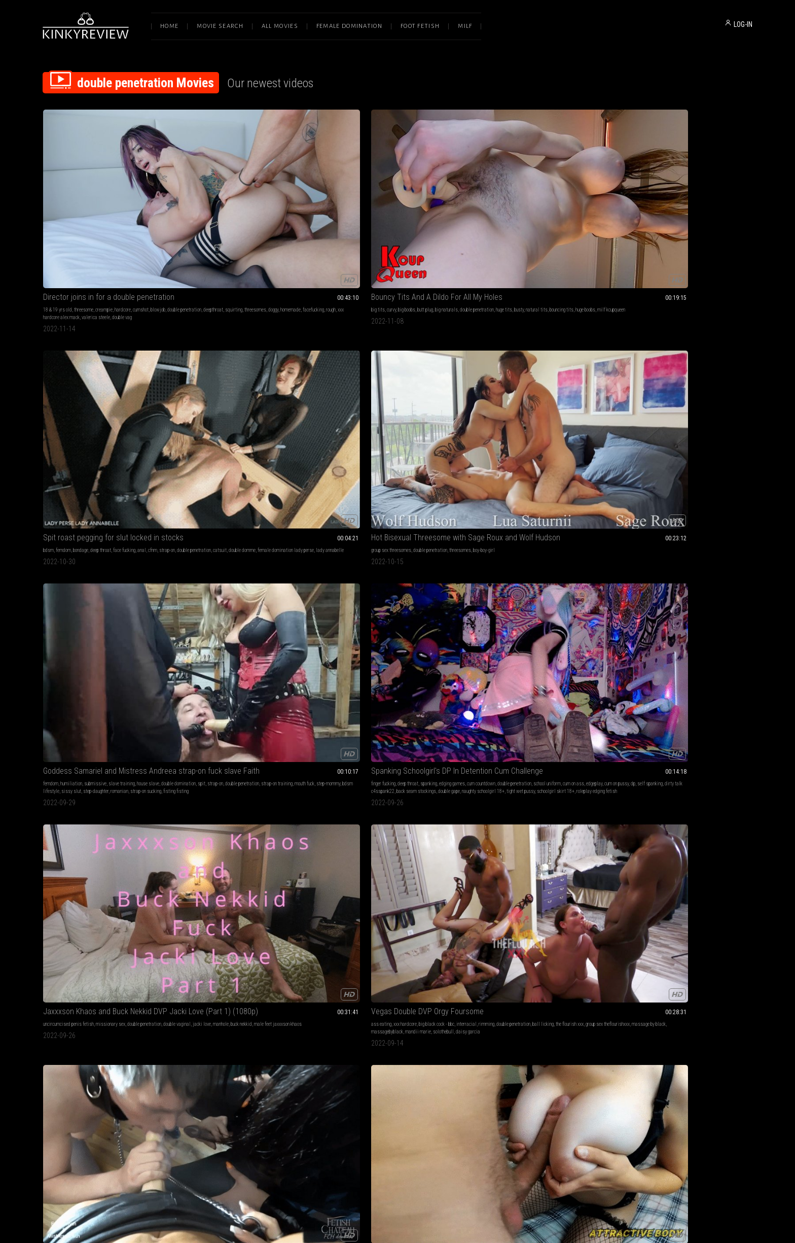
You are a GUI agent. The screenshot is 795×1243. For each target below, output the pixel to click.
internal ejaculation (684, 373)
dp (45, 373)
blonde (193, 678)
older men (484, 678)
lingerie (50, 990)
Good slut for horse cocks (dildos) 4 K (248, 505)
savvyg (83, 701)
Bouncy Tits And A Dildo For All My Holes (252, 193)
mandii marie (442, 373)
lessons (381, 1013)
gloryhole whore (489, 861)
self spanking (62, 373)
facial (414, 518)
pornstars (137, 678)
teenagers (700, 1006)
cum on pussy (162, 366)
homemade (53, 221)
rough (93, 221)
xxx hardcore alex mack (122, 221)
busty (201, 213)
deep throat (388, 206)
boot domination (143, 518)
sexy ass (231, 686)
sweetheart (197, 701)
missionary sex (254, 358)
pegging (146, 526)
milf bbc (421, 694)
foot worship (407, 990)
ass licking (506, 678)
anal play (702, 533)
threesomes (131, 213)
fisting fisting (684, 228)
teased (391, 1006)
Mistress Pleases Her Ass (661, 818)
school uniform (92, 366)
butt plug (241, 206)
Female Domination (349, 26)
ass (365, 686)
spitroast (124, 1006)
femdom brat (487, 853)
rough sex (530, 526)
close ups (275, 678)
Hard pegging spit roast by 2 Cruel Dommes (541, 346)
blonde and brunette (726, 998)
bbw (600, 990)
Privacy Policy (434, 1136)
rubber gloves (388, 526)
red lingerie (233, 694)
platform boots (533, 373)
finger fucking (55, 358)
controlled (250, 846)
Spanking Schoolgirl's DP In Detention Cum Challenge (109, 346)
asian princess (396, 998)
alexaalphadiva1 (120, 533)
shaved (533, 686)
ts (501, 533)
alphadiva (92, 533)
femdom (351, 206)
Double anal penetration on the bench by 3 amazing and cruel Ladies (109, 818)
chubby (302, 678)
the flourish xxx (404, 366)
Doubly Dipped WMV (219, 818)
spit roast (144, 1006)
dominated (295, 838)
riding (683, 358)
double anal (516, 533)
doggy (149, 213)
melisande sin (543, 1006)
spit (646, 213)
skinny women (678, 686)
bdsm (336, 206)
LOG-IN (743, 24)
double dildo (411, 1006)
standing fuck (155, 686)
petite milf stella (710, 686)
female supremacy (721, 518)
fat (68, 998)
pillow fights (631, 1006)
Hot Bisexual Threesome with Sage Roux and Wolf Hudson (541, 193)
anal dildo (652, 694)
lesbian (502, 518)
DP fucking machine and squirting (242, 978)
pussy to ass (676, 1006)
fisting (732, 526)
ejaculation (629, 366)
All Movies (280, 26)
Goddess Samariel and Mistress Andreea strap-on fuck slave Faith (685, 193)
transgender (486, 533)
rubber (407, 526)
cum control (308, 686)
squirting (109, 213)
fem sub (230, 853)
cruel (311, 838)
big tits (194, 206)
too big (727, 373)
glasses (91, 1006)
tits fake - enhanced (682, 694)
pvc (46, 533)
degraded (274, 838)
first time (669, 998)
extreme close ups (204, 694)
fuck (335, 678)
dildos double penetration (247, 990)
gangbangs (53, 846)
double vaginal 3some (76, 1013)
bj (557, 518)
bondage (368, 206)
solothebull (341, 381)
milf (345, 678)
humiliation (647, 206)
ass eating (341, 358)
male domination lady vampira (530, 853)
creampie (104, 206)
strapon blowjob (535, 846)
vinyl (553, 373)
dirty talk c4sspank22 (98, 373)
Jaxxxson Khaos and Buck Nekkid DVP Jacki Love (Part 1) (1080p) (253, 346)
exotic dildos (388, 533)
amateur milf (631, 373)
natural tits (219, 213)
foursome (375, 831)
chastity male (632, 533)
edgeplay (140, 366)
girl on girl (448, 998)
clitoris (338, 998)
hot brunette (130, 686)
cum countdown (153, 358)
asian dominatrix (363, 998)
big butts (67, 990)
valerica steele (160, 221)
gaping (216, 526)
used (258, 838)
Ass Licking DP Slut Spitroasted (94, 978)
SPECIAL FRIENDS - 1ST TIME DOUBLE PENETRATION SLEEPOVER (685, 978)
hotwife (378, 686)
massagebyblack (411, 373)
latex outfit (431, 526)
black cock (402, 694)
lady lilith (536, 381)
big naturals (262, 206)
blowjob (158, 206)
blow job (627, 518)
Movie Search (220, 26)
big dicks (666, 358)
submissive (671, 206)
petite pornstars (557, 686)
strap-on (455, 206)
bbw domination (529, 998)
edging (49, 518)
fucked (246, 838)
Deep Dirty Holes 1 (505, 818)
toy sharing (685, 1013)
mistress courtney (204, 846)
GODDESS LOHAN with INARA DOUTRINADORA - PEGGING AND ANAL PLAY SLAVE (685, 505)
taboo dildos (263, 533)
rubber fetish (395, 518)
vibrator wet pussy (227, 701)
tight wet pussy (112, 381)
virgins (687, 998)
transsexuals (553, 526)
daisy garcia (366, 381)
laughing (118, 518)
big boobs (222, 206)
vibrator (724, 831)
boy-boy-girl (588, 206)
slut (427, 686)
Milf (465, 26)
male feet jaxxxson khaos (288, 366)
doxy (266, 846)
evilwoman (107, 838)
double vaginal (400, 831)
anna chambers (147, 694)
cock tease (341, 990)
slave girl (229, 838)
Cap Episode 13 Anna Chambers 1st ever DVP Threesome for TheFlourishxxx (109, 666)
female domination (493, 358)
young (624, 990)
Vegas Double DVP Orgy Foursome (387, 346)
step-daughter (719, 221)
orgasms (255, 678)
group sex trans (549, 533)
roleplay (705, 990)
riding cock (716, 366)
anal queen (239, 533)
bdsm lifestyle (668, 221)
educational (371, 1006)
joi (59, 518)
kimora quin (360, 1013)
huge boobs (267, 213)
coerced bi (484, 846)
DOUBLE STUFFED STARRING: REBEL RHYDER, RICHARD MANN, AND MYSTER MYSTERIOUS (397, 666)
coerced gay (593, 846)
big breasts (645, 358)
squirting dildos (358, 533)
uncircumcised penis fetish (212, 358)
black (386, 694)
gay (98, 526)
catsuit (374, 213)
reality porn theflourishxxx (107, 694)
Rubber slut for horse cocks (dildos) (390, 505)
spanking (100, 358)
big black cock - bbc (396, 358)
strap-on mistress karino (514, 1013)
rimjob (107, 1006)
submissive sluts (398, 678)
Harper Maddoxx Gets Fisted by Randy (537, 666)
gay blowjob (507, 846)
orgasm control (215, 678)
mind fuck (99, 518)
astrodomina (425, 998)
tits (358, 694)
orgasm (238, 678)
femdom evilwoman (505, 381)
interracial (426, 358)
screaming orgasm (263, 694)
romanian (628, 228)
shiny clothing (505, 373)
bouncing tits (244, 213)
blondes (652, 678)
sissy (88, 526)
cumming (736, 366)
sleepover (653, 1006)
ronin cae (365, 838)
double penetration (60, 213)
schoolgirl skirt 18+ (147, 381)
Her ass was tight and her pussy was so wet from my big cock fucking (685, 346)
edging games (124, 358)
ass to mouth (512, 686)
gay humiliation (573, 831)
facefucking (76, 221)
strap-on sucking (654, 228)
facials (374, 518)
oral (479, 686)
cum (437, 686)
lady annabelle (357, 221)
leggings (87, 838)
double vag (53, 228)
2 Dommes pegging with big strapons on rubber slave (541, 978)
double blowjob (582, 526)
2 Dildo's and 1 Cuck (75, 505)
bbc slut (371, 694)
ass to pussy (647, 998)
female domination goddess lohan (667, 541)
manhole (231, 366)
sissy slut (694, 221)
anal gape (253, 526)
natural (491, 686)
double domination (492, 366)
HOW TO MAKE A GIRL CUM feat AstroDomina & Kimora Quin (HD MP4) (397, 978)
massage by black (376, 373)
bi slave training (521, 861)
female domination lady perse (133, 846)
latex (122, 831)
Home (169, 26)
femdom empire (566, 846)
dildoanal (669, 838)
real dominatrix (66, 533)
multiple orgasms (259, 686)
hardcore (123, 206)
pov (390, 990)
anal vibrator (722, 694)
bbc (164, 831)
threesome (83, 206)
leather (70, 518)
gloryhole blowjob (577, 853)
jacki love (212, 366)
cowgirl (644, 686)
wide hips (136, 998)
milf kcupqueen (293, 213)
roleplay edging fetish (63, 389)
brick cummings (58, 694)
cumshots (340, 518)
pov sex (626, 358)
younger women (557, 678)
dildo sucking (487, 998)
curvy (207, 206)
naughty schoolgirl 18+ (75, 381)
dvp (78, 694)
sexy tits (291, 694)
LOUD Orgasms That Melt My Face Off (248, 666)
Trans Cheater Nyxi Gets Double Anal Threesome (541, 505)
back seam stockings (141, 373)
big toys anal (283, 526)
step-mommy (641, 221)
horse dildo (216, 533)
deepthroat (89, 213)
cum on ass (119, 366)
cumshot (141, 206)
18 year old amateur (658, 381)
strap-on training (721, 213)
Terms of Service (366, 1136)
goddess (264, 518)
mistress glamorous (84, 846)
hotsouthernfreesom (110, 701)
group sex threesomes (495, 206)
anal (429, 206)
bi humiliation (592, 838)
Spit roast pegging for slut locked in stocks (397, 193)
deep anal (233, 526)
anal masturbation (684, 518)
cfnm (440, 206)
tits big (712, 373)
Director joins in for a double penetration (108, 193)
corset (527, 366)
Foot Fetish (420, 26)
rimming (446, 358)
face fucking (412, 206)
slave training (697, 206)
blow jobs (539, 990)
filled (234, 846)
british (721, 990)
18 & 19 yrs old (57, 206)
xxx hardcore (365, 358)
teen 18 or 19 (723, 1006)
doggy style (629, 694)
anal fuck (735, 358)
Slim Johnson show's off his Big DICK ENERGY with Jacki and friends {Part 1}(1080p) (397, 818)
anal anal (655, 373)
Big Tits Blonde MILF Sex (658, 666)
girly (669, 1013)
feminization (564, 838)
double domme (396, 213)
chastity (162, 526)
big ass (130, 990)
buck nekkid (252, 366)
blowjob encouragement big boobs (673, 366)
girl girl (568, 518)
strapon (73, 526)
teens (701, 998)
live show (287, 686)
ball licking (377, 366)
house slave (724, 206)
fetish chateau (133, 838)
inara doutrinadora (718, 541)
